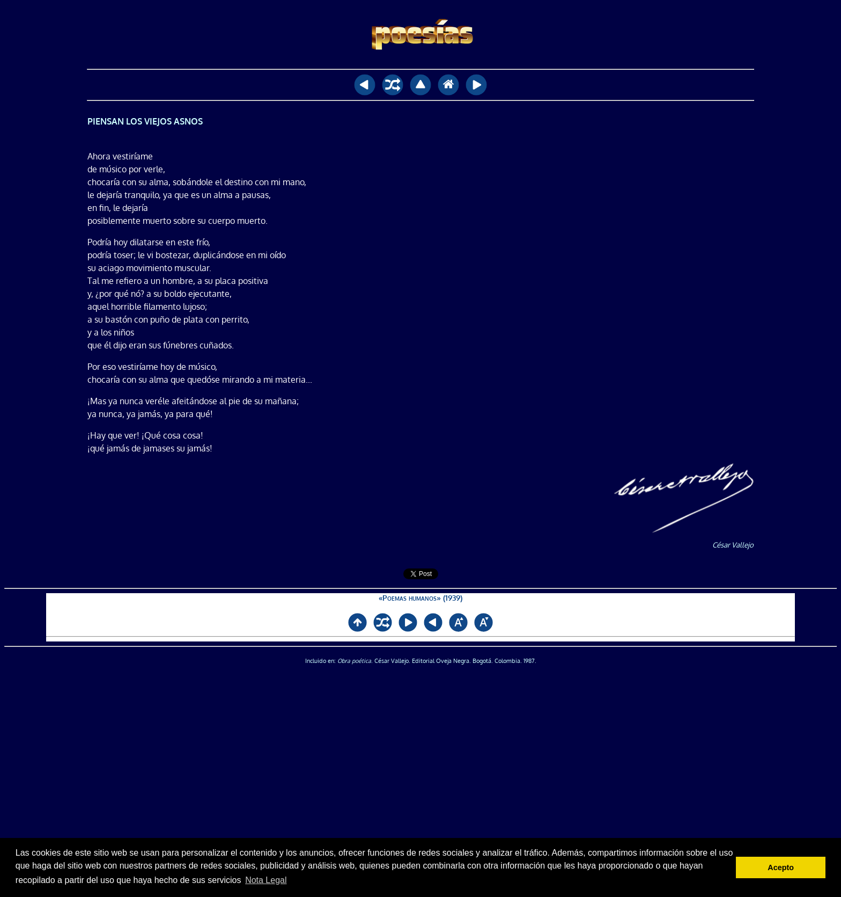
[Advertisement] (420, 812)
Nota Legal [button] (265, 880)
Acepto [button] (781, 867)
